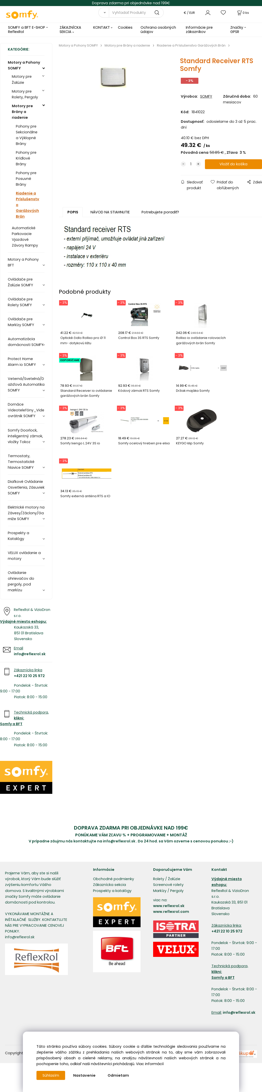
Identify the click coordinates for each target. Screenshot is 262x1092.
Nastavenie (84, 1075)
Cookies (125, 27)
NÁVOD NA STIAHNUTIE (110, 212)
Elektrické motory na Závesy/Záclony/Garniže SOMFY (26, 513)
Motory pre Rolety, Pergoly (25, 94)
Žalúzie (174, 878)
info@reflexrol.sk (30, 653)
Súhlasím (50, 1075)
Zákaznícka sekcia (109, 884)
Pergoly (177, 890)
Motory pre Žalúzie (22, 79)
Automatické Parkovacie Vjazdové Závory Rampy (25, 236)
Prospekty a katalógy (112, 890)
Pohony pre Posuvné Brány (26, 178)
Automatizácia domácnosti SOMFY (25, 341)
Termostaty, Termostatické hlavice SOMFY (21, 461)
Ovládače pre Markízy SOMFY (21, 322)
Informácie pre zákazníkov (199, 29)
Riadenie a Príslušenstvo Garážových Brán (27, 205)
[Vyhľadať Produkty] (136, 13)
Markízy (159, 890)
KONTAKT (101, 27)
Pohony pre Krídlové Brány (26, 158)
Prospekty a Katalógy (18, 535)
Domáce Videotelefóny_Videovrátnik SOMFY (26, 410)
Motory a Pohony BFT (23, 262)
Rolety (158, 878)
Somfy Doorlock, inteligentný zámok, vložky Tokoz (25, 436)
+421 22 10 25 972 (29, 675)
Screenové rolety (168, 884)
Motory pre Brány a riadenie (22, 111)
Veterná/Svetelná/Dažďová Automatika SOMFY (26, 384)
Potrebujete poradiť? (160, 212)
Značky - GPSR (238, 29)
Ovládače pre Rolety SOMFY (20, 302)
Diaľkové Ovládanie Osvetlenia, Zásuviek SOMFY (26, 487)
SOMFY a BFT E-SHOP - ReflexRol (28, 29)
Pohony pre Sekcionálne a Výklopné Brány (26, 135)
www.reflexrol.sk (168, 905)
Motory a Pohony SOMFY (24, 65)
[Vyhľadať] (103, 13)
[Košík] (242, 12)
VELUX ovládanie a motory (24, 555)
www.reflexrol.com (171, 911)
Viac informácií (150, 1063)
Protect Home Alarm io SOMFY (22, 361)
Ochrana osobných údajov (158, 29)
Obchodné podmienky (113, 878)
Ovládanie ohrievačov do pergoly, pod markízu (21, 581)
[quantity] (191, 164)
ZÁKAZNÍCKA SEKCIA (70, 29)
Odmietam (118, 1075)
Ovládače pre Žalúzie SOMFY (20, 282)
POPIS (72, 212)
